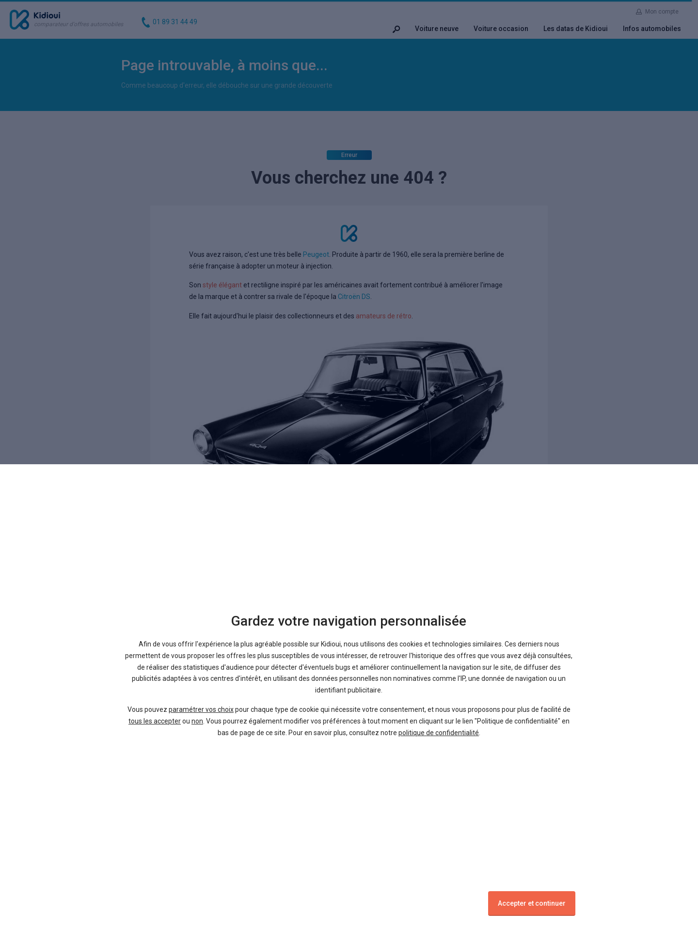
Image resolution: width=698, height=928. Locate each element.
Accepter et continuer (532, 903)
